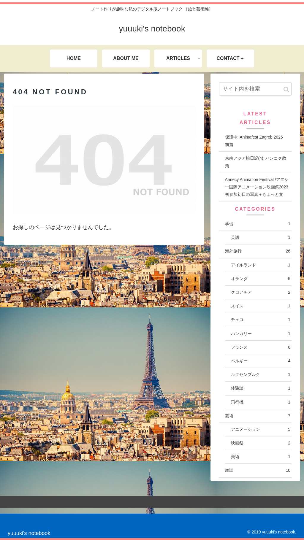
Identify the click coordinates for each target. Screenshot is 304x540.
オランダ (260, 278)
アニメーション (260, 429)
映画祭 (260, 443)
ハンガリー (260, 333)
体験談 (260, 388)
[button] (286, 89)
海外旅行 (257, 251)
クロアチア (260, 292)
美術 (260, 456)
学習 (257, 224)
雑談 (257, 470)
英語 (260, 237)
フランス (260, 347)
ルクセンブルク (260, 374)
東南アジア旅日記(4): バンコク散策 (255, 162)
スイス (260, 306)
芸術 (257, 416)
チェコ (260, 319)
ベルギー (260, 361)
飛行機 (260, 402)
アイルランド (260, 265)
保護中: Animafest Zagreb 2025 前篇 (256, 141)
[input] (255, 89)
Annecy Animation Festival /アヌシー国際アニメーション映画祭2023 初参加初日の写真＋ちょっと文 (257, 187)
